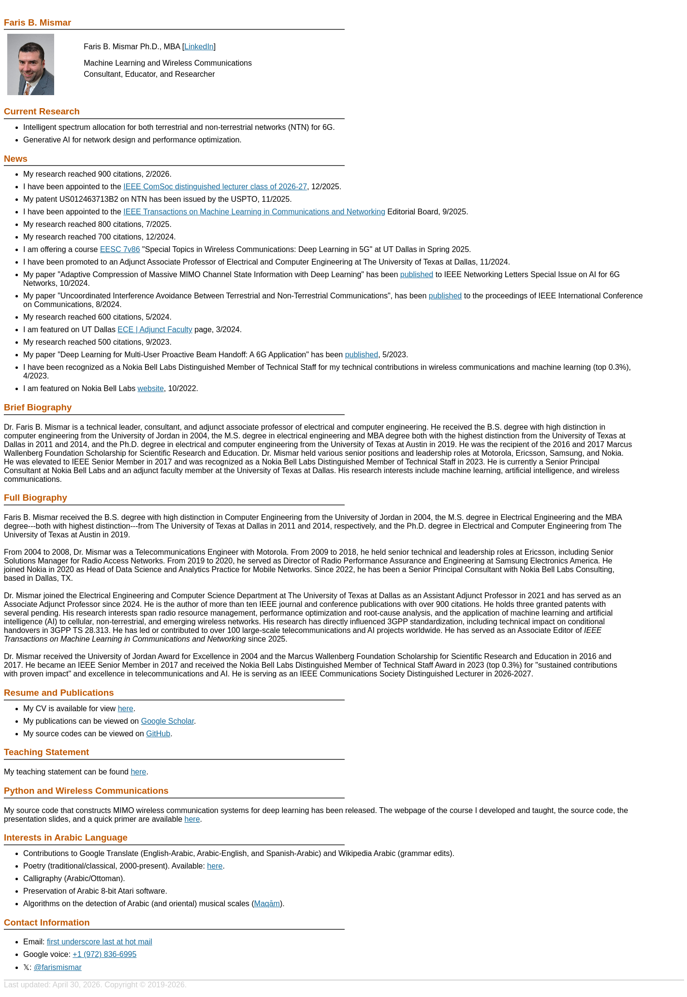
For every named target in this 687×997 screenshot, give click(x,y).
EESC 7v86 (120, 249)
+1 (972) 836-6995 (104, 954)
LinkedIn (199, 46)
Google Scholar (167, 721)
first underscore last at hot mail (99, 942)
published (417, 274)
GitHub (158, 734)
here (125, 708)
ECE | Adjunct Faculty (154, 329)
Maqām (267, 903)
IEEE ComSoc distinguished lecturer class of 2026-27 (215, 187)
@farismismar (58, 967)
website (151, 388)
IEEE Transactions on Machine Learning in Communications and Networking (254, 212)
